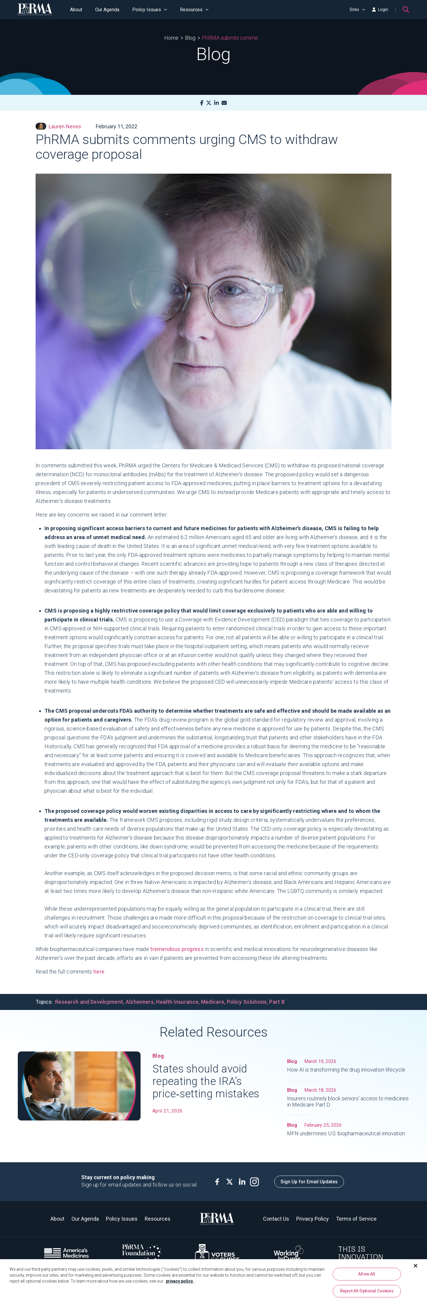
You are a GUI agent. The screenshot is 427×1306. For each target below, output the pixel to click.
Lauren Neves (58, 126)
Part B (277, 1002)
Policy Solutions (247, 1002)
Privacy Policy (312, 1219)
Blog (190, 38)
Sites (357, 9)
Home (171, 38)
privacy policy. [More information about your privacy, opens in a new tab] (180, 1283)
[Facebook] (201, 103)
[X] (208, 103)
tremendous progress (177, 949)
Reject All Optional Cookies (366, 1293)
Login (380, 9)
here (98, 971)
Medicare (212, 1002)
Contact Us (276, 1219)
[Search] (406, 9)
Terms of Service (356, 1219)
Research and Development (89, 1002)
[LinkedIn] (216, 103)
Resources (194, 9)
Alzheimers (140, 1002)
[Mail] (224, 103)
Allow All (366, 1276)
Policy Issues (149, 9)
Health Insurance (177, 1002)
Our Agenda (107, 9)
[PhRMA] (35, 9)
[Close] (416, 1268)
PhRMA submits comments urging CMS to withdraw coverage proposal (232, 38)
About (76, 9)
